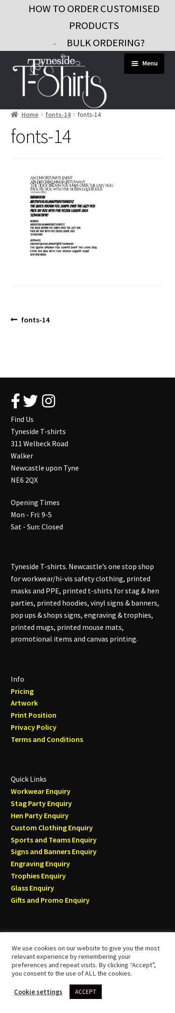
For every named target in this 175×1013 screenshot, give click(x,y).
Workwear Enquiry (40, 791)
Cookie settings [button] (38, 992)
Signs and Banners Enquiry (54, 851)
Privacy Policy (33, 727)
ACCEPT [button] (85, 992)
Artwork (24, 702)
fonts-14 (57, 114)
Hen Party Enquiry (40, 815)
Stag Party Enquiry (41, 803)
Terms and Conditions (47, 739)
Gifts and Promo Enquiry (50, 900)
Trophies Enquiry (38, 875)
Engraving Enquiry (40, 863)
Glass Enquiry (32, 887)
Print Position (33, 715)
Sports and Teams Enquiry (54, 839)
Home (29, 114)
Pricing (22, 691)
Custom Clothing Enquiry (52, 827)
